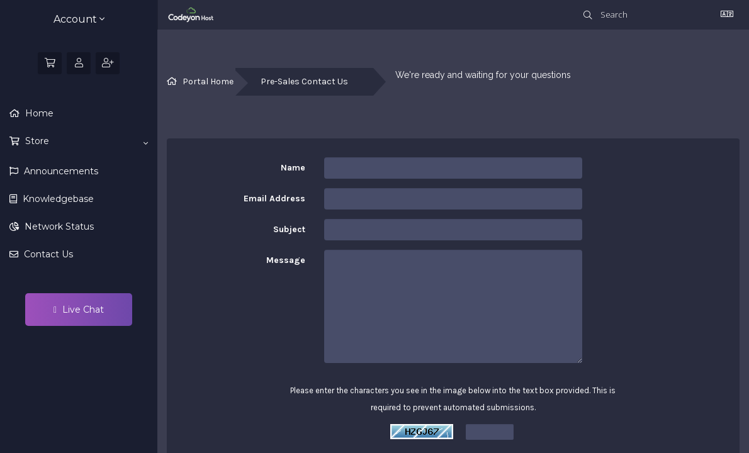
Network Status (58, 226)
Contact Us (47, 254)
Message (285, 260)
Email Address (274, 198)
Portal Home (208, 81)
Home (38, 113)
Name (293, 167)
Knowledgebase (57, 198)
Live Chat (79, 309)
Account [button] (79, 19)
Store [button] (85, 141)
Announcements (59, 171)
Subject (289, 229)
